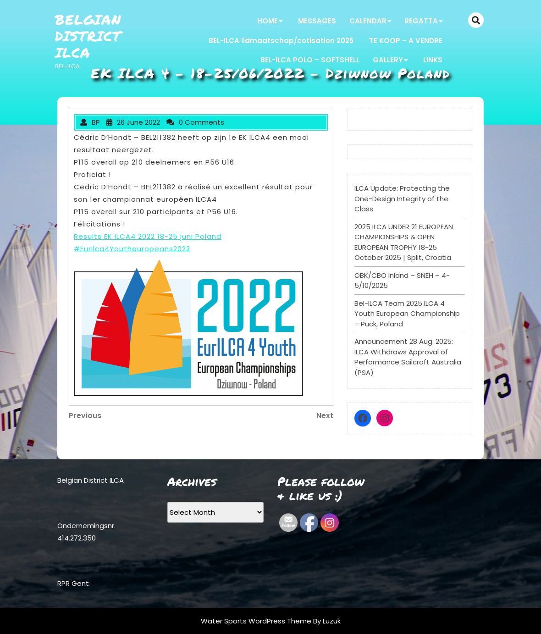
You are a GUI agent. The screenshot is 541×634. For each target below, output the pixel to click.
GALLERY (388, 60)
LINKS (432, 60)
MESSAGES (317, 21)
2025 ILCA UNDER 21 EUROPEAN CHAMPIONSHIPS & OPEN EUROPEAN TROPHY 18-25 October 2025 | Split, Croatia (403, 242)
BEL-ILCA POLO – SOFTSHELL (309, 60)
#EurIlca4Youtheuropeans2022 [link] (132, 249)
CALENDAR (367, 21)
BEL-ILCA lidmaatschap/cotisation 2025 (281, 40)
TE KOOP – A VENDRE (405, 40)
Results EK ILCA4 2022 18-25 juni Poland (147, 236)
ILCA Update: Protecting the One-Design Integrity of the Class (402, 198)
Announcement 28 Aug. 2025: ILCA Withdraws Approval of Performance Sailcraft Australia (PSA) (407, 356)
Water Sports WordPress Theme (257, 621)
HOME (267, 21)
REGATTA (421, 21)
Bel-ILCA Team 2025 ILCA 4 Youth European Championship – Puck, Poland (407, 313)
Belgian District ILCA (88, 36)
